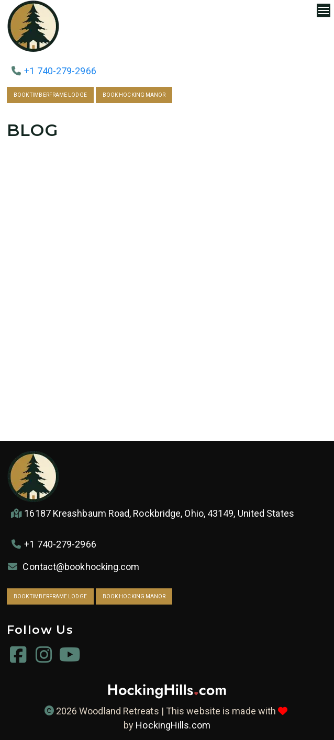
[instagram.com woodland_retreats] (44, 658)
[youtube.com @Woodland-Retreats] (70, 658)
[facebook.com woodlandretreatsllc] (18, 658)
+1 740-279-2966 (60, 70)
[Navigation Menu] (323, 10)
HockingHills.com (173, 725)
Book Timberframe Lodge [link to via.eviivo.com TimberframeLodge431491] (50, 95)
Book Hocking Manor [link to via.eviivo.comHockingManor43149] (134, 95)
